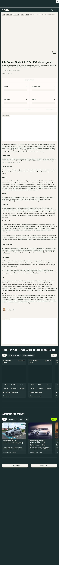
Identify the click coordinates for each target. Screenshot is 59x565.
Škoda (37, 454)
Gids (27, 421)
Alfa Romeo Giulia (29, 79)
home (3, 14)
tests (27, 14)
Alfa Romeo (17, 14)
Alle (5, 357)
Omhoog (43, 468)
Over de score (49, 109)
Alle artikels (15, 468)
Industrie (15, 454)
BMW (11, 454)
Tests (20, 421)
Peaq (41, 454)
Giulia (23, 14)
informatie (9, 14)
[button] (14, 364)
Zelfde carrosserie (14, 357)
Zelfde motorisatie (28, 357)
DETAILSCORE (29, 109)
